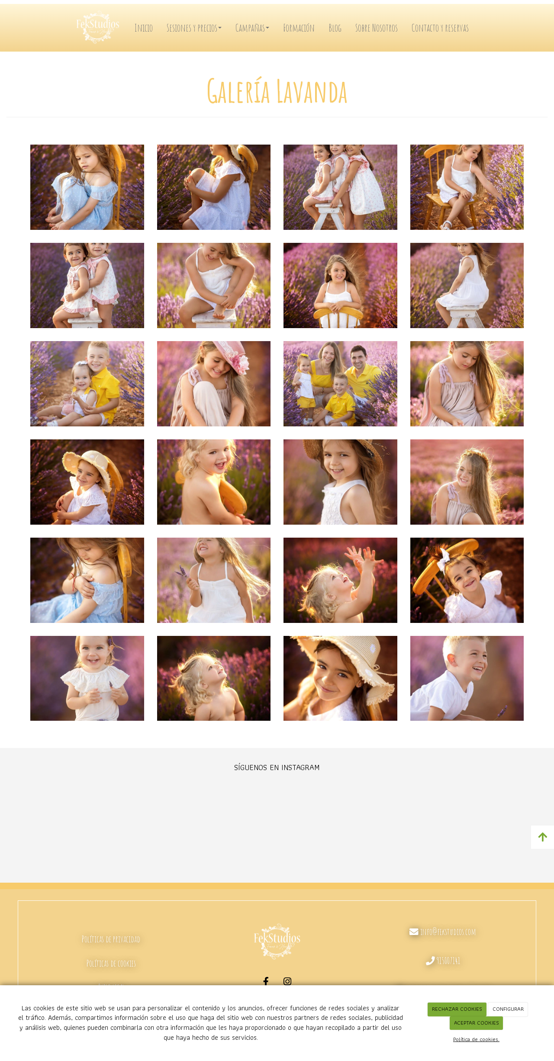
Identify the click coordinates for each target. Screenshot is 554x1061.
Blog (335, 27)
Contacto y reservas (440, 27)
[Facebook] (266, 982)
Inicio (143, 27)
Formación (299, 27)
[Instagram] (288, 982)
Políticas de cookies (111, 963)
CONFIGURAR (508, 1008)
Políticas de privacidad (111, 939)
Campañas (252, 27)
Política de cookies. (476, 1039)
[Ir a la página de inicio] (99, 28)
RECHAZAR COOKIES (457, 1008)
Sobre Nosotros (376, 27)
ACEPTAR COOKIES (476, 1022)
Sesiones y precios (194, 27)
